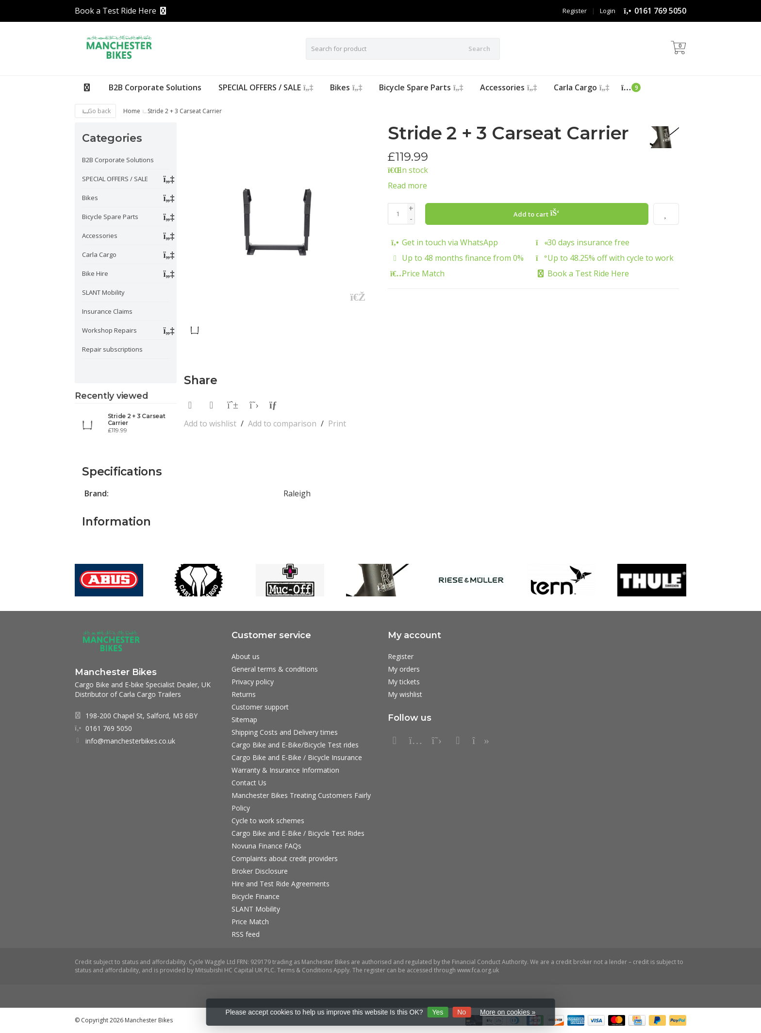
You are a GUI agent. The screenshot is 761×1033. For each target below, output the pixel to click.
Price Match (423, 273)
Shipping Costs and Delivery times (285, 732)
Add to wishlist (210, 423)
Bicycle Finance (256, 896)
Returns (244, 694)
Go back (95, 111)
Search (479, 48)
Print (337, 423)
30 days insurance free (588, 242)
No (461, 1012)
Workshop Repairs (109, 330)
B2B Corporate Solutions (155, 87)
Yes (437, 1012)
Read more (407, 185)
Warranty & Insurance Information (285, 770)
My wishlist (405, 694)
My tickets (404, 681)
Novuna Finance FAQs (266, 845)
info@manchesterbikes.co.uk (130, 740)
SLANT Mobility (103, 292)
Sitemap (244, 719)
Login (607, 10)
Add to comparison (282, 423)
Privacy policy (253, 681)
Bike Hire (95, 273)
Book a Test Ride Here (115, 10)
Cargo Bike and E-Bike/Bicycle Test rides (295, 744)
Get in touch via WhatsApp (450, 242)
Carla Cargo (581, 87)
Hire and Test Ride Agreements (281, 883)
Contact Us (249, 782)
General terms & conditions (275, 669)
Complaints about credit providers (285, 858)
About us (246, 656)
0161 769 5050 (660, 10)
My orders (404, 669)
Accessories (508, 87)
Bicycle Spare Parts (421, 87)
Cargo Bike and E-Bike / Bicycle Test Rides (298, 833)
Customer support (260, 706)
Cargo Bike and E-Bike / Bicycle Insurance (297, 757)
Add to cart (536, 212)
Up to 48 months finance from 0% (463, 258)
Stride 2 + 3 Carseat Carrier (136, 419)
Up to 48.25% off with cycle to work (610, 258)
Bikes (346, 87)
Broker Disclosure (260, 871)
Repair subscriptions (112, 349)
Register (574, 10)
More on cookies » (507, 1012)
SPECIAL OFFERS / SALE (265, 87)
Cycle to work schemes (268, 820)
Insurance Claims (107, 311)
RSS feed (246, 934)
